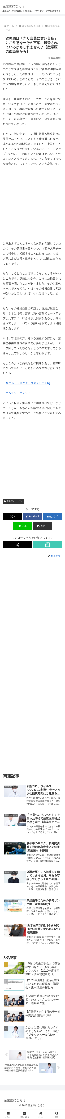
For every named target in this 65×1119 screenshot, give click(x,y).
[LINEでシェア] (22, 526)
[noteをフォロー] (47, 544)
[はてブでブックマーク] (52, 516)
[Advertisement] (32, 203)
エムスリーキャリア (18, 393)
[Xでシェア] (12, 516)
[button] (42, 526)
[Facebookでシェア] (32, 516)
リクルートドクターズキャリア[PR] (28, 383)
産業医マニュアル (13, 501)
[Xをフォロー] (17, 544)
